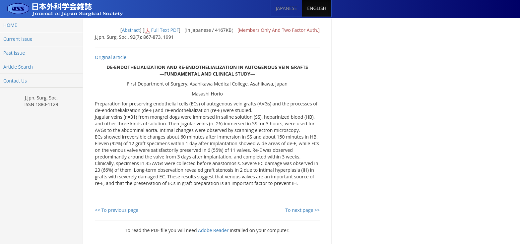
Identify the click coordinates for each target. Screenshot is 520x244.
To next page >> (302, 210)
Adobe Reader (213, 230)
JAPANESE (286, 8)
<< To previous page (116, 210)
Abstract (131, 30)
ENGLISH (316, 8)
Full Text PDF (165, 30)
